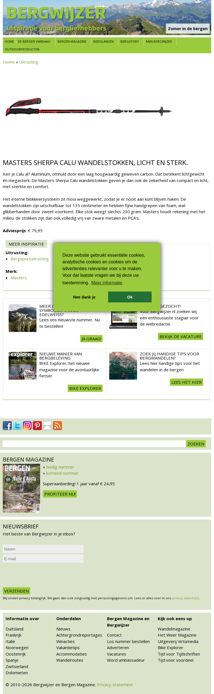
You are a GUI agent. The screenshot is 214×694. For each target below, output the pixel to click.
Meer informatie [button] (106, 282)
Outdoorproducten (22, 49)
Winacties (65, 641)
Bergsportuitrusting (30, 258)
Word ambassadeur (126, 660)
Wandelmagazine (174, 629)
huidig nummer (60, 467)
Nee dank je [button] (84, 297)
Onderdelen (68, 618)
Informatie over (22, 618)
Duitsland (14, 629)
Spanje (12, 660)
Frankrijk (13, 635)
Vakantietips (68, 647)
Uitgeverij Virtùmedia (178, 641)
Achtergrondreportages (79, 635)
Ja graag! (91, 338)
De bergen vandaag (34, 41)
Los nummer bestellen (128, 641)
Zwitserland (17, 666)
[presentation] (45, 575)
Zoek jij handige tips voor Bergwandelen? (169, 356)
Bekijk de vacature (180, 336)
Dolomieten (17, 672)
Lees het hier (186, 382)
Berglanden (103, 41)
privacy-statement (185, 598)
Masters (19, 277)
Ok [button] (129, 297)
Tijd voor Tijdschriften (179, 654)
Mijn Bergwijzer (159, 41)
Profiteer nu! (60, 494)
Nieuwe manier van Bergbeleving (60, 356)
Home (9, 41)
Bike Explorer (170, 647)
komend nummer (62, 473)
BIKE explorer (85, 388)
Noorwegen (17, 647)
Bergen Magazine (71, 41)
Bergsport (129, 41)
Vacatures (116, 654)
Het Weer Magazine (177, 635)
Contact (114, 635)
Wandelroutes (69, 660)
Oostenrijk (16, 654)
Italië (10, 641)
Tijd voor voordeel (175, 660)
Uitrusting (28, 62)
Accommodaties (71, 654)
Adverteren (118, 647)
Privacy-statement (115, 684)
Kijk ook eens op (175, 618)
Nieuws (63, 629)
